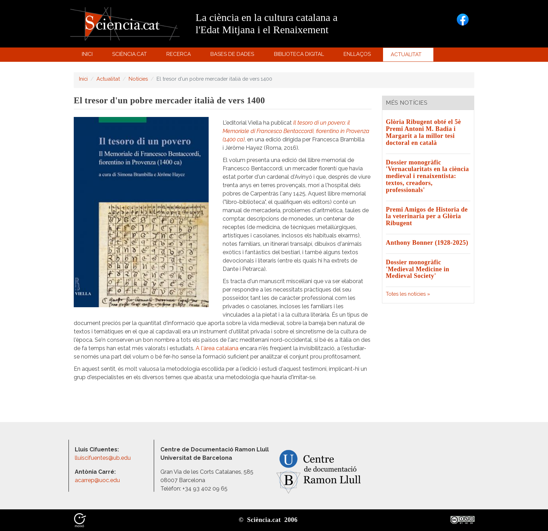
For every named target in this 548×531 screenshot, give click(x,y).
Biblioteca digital (300, 55)
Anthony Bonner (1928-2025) (427, 242)
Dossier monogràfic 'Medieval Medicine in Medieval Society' (417, 269)
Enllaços (357, 54)
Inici (87, 54)
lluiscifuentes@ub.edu (103, 458)
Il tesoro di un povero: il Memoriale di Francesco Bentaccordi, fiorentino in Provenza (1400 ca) (296, 131)
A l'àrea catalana (217, 348)
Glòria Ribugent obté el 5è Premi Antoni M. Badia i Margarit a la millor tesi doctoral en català (423, 132)
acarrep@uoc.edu (97, 480)
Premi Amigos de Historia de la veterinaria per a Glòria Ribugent (427, 216)
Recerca (180, 55)
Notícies (138, 79)
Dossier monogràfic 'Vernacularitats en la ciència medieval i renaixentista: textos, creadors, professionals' (427, 176)
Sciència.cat (130, 55)
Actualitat (407, 56)
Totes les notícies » (408, 294)
